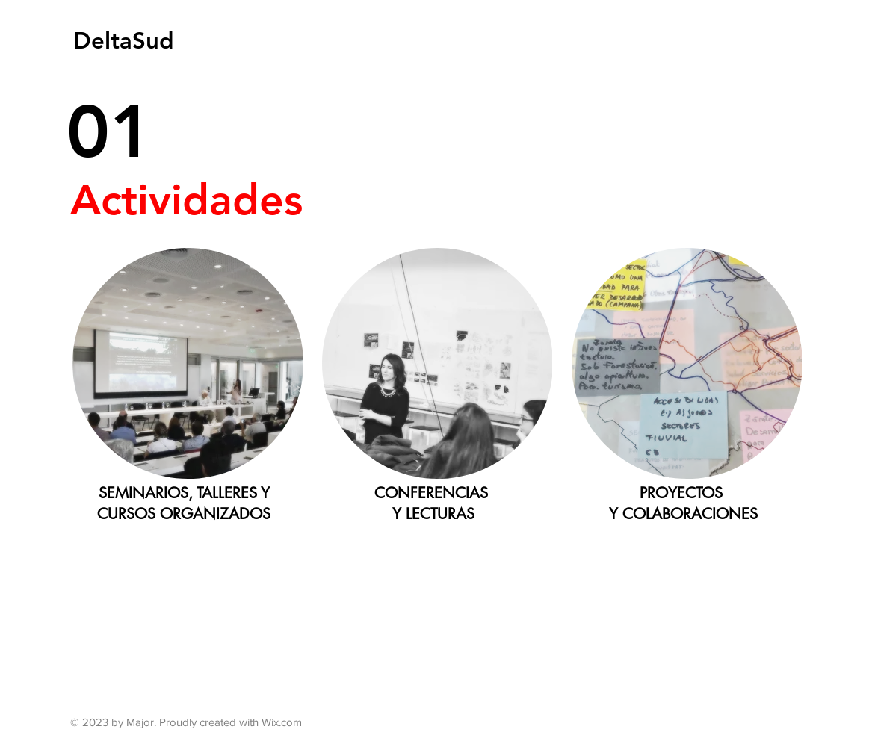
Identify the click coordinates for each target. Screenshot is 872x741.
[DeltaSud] (124, 40)
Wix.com (282, 722)
